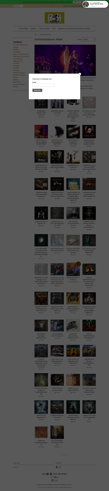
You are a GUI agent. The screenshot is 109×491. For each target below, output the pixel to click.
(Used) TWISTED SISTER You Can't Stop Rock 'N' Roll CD (97, 4)
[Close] (80, 74)
